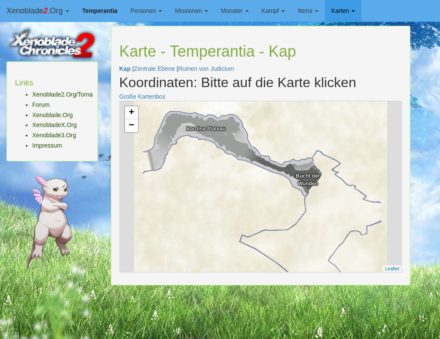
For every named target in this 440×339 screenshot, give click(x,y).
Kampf (273, 10)
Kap (125, 68)
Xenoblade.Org (37, 10)
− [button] (131, 125)
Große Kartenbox (142, 96)
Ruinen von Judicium (206, 68)
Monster (234, 10)
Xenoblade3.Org (54, 135)
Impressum (47, 145)
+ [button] (131, 112)
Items (308, 10)
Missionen (191, 10)
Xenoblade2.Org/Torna (62, 94)
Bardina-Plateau (206, 129)
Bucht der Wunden (308, 179)
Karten (343, 10)
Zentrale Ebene (154, 68)
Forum (40, 104)
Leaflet (392, 268)
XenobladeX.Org (54, 124)
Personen (146, 10)
